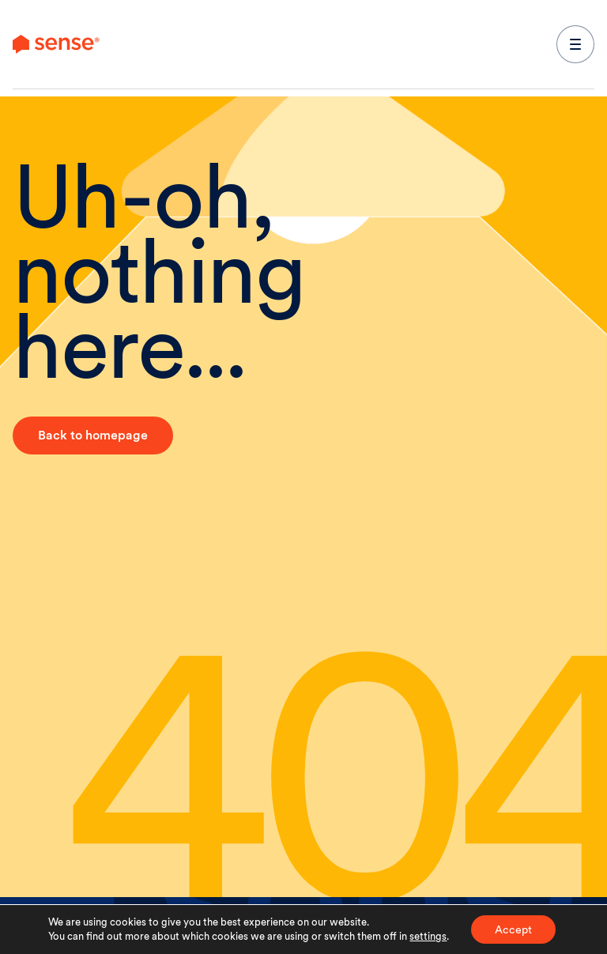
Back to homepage (93, 435)
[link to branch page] (56, 44)
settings (428, 936)
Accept (513, 929)
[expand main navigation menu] (575, 44)
